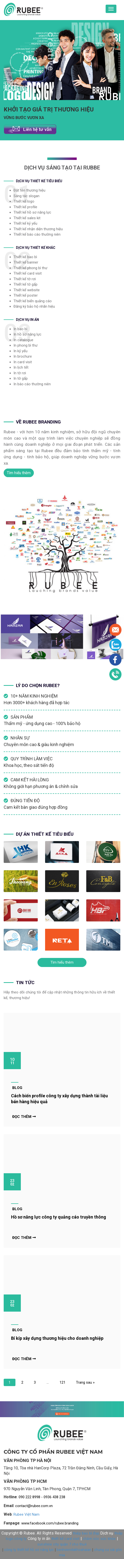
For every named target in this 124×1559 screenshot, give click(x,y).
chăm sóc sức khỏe (99, 1538)
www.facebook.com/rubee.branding (49, 1523)
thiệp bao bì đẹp (86, 1533)
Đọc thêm (24, 1116)
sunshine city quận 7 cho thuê (62, 1544)
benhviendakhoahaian (74, 1549)
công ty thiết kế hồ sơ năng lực (29, 1549)
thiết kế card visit (65, 1538)
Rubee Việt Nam (26, 1514)
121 (62, 1382)
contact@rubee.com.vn (34, 1506)
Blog (17, 1088)
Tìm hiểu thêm (19, 473)
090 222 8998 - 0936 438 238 (42, 1497)
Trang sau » (85, 1382)
